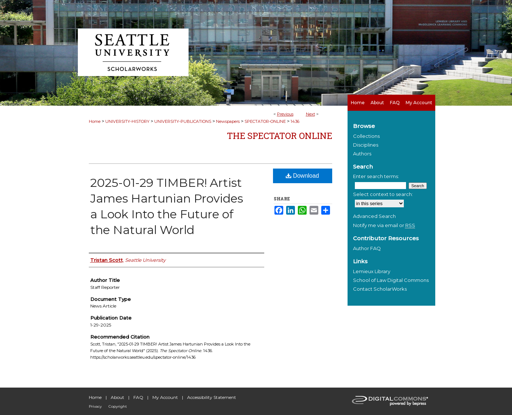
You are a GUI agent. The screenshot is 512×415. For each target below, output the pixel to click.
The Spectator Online (279, 136)
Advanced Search (374, 216)
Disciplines (365, 145)
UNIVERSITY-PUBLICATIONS (182, 121)
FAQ (138, 397)
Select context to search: (383, 194)
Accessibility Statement (211, 397)
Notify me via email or (384, 225)
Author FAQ (367, 248)
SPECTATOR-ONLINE (265, 121)
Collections (366, 136)
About (117, 397)
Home (94, 121)
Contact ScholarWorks (380, 289)
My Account (165, 397)
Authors (362, 153)
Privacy (95, 406)
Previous (285, 114)
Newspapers (228, 121)
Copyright (118, 406)
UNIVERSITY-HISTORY (127, 121)
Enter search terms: (376, 176)
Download (302, 176)
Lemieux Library (371, 271)
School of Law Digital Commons (391, 280)
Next (310, 114)
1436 (295, 121)
